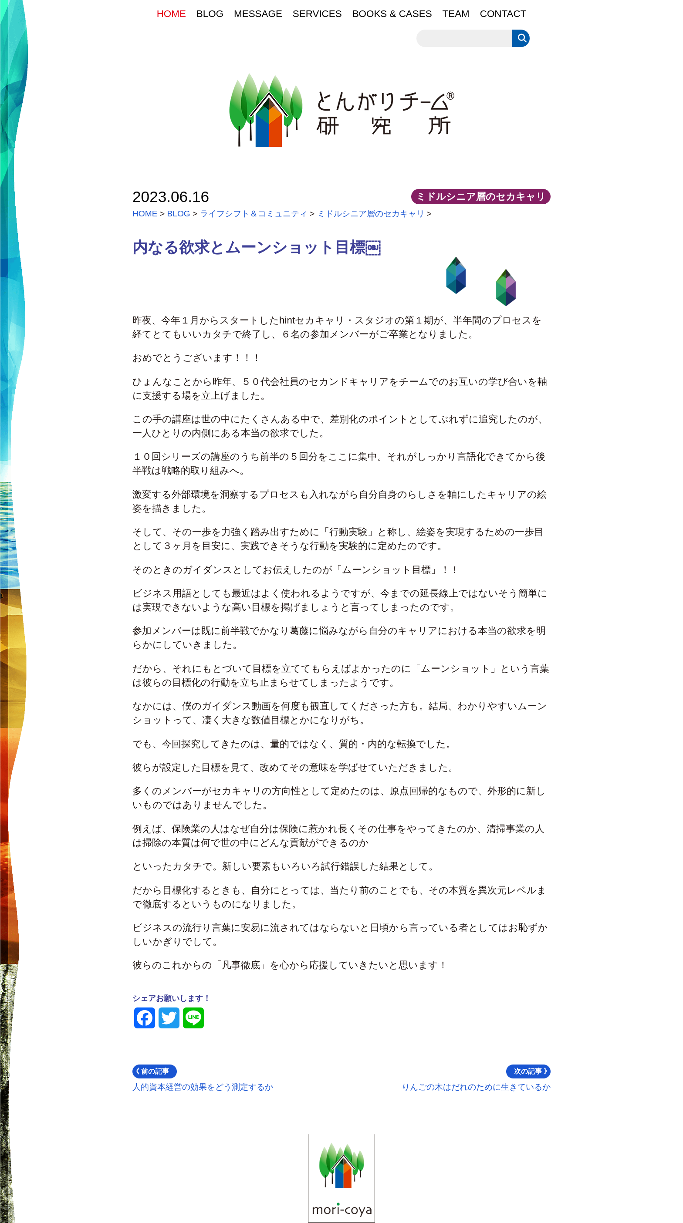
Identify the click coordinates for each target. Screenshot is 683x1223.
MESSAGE (258, 13)
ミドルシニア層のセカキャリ (371, 213)
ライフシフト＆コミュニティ (254, 213)
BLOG (209, 13)
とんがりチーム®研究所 (385, 113)
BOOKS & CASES (392, 13)
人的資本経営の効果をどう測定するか (202, 1078)
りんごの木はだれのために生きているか (476, 1078)
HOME (171, 13)
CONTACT (503, 13)
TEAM (456, 13)
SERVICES (317, 13)
